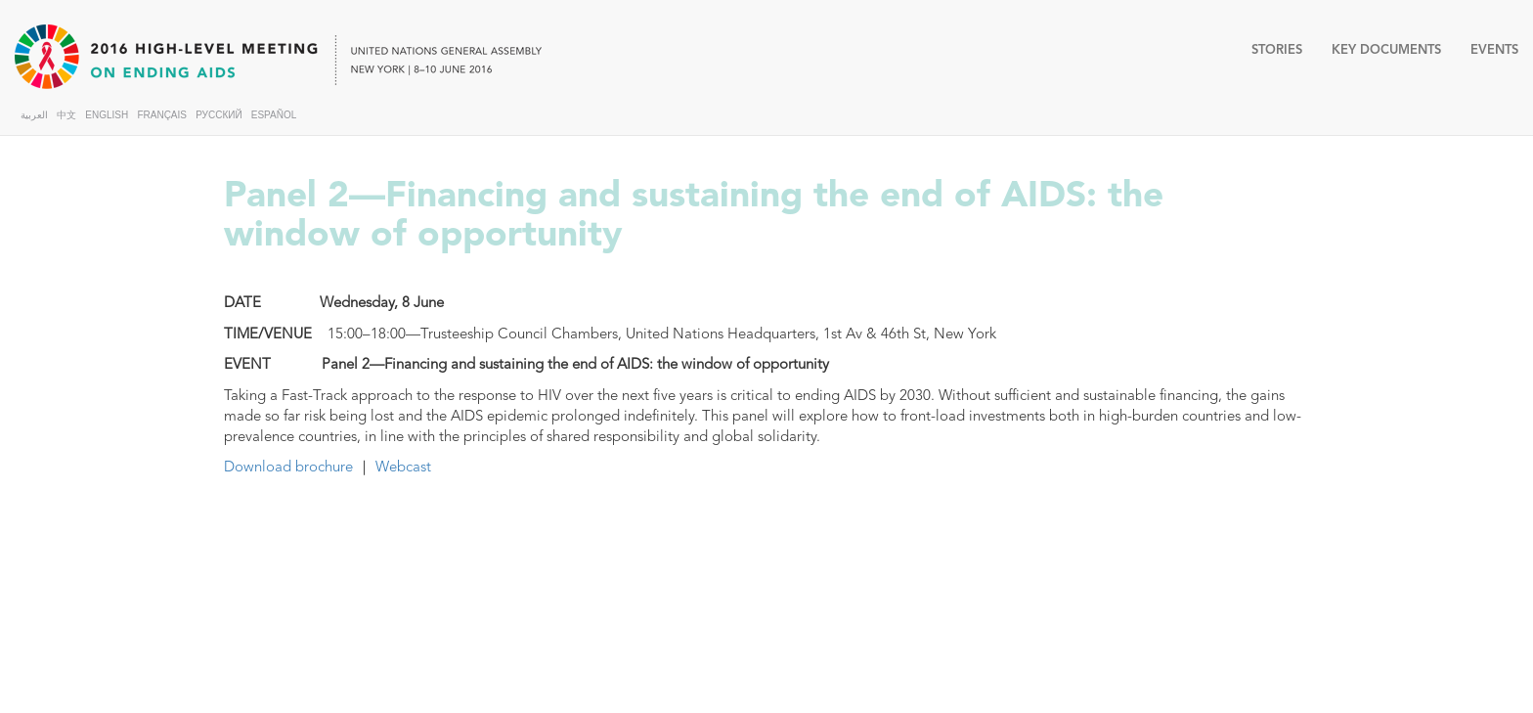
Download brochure (288, 466)
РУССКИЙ (218, 115)
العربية (34, 115)
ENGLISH (106, 115)
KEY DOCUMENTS (1386, 49)
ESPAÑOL (274, 115)
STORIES (1276, 49)
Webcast (403, 466)
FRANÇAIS (162, 115)
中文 (66, 115)
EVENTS (1494, 49)
